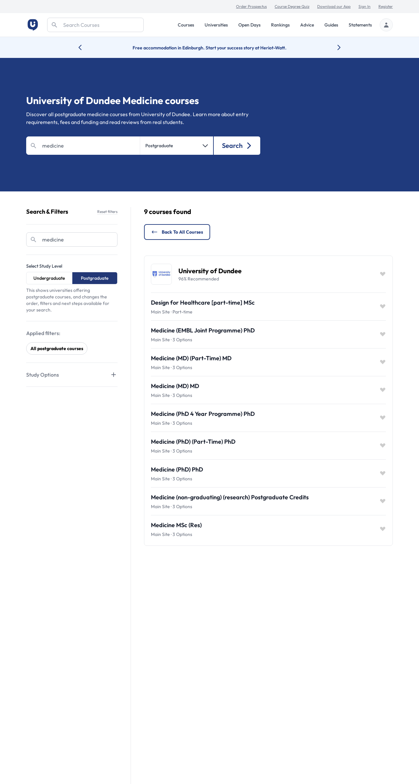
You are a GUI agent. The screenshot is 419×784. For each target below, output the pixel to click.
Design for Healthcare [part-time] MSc (203, 302)
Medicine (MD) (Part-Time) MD (191, 358)
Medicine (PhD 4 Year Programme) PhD (203, 414)
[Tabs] (72, 375)
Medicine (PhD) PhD (177, 469)
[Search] (95, 25)
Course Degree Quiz (292, 6)
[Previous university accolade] (85, 47)
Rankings (280, 25)
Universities (216, 25)
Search (237, 145)
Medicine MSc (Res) (176, 525)
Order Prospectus (251, 6)
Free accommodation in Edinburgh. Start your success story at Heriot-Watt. (209, 48)
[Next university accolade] (333, 47)
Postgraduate (94, 278)
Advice (307, 25)
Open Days (249, 25)
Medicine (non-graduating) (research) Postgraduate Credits (230, 497)
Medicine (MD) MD (175, 386)
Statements (360, 25)
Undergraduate (49, 278)
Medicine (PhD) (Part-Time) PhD (193, 441)
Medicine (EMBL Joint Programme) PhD (203, 330)
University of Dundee (210, 271)
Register (385, 6)
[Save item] (382, 274)
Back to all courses (177, 232)
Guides (331, 25)
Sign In (364, 6)
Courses (186, 25)
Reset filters (107, 211)
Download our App (334, 6)
